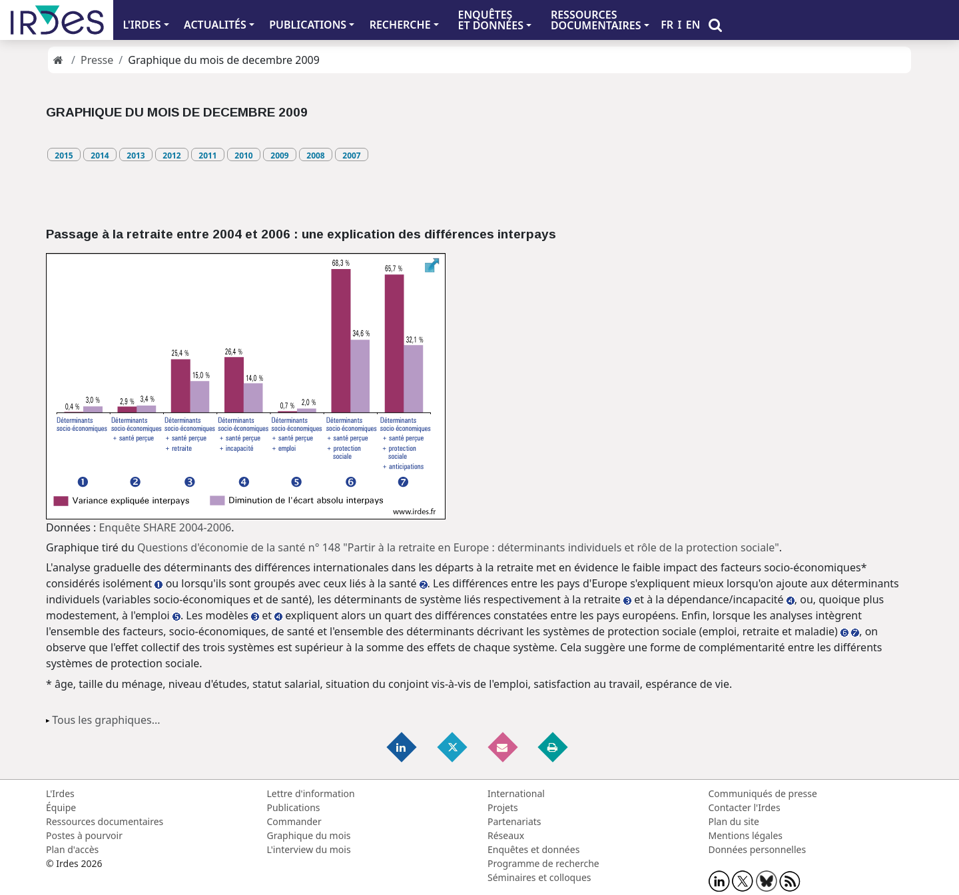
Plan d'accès (72, 849)
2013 (136, 155)
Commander (294, 821)
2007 (351, 155)
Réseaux (505, 835)
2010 (243, 155)
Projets (502, 807)
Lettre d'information (311, 793)
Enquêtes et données (533, 849)
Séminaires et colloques (539, 877)
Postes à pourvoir (84, 835)
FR (667, 24)
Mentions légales (746, 835)
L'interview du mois (309, 849)
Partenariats (514, 821)
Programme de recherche (543, 863)
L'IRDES (141, 24)
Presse (97, 60)
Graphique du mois (309, 835)
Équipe (61, 807)
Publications (293, 807)
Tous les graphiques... (106, 720)
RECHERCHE (400, 24)
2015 (64, 155)
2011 (207, 155)
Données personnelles (757, 849)
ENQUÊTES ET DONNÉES (490, 20)
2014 (100, 155)
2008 (315, 155)
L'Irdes (60, 793)
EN (693, 24)
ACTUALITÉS (215, 24)
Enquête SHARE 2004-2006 (165, 527)
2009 (279, 155)
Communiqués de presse (763, 793)
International (516, 793)
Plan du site (734, 821)
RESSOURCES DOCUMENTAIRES (596, 20)
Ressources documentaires (104, 821)
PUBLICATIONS (307, 24)
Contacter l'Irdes (745, 807)
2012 (171, 155)
